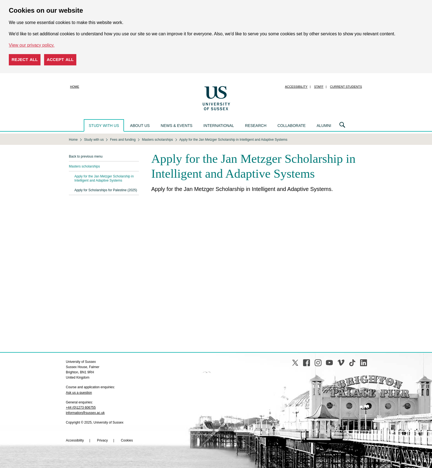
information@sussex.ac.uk (85, 413)
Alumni (324, 125)
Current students (346, 86)
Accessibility (296, 86)
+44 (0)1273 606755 (81, 408)
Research (255, 125)
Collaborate (291, 125)
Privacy (102, 440)
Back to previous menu (85, 156)
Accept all (60, 59)
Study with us (104, 125)
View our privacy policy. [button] (32, 45)
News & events (176, 125)
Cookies (127, 440)
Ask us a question (79, 393)
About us (140, 125)
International (218, 125)
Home (74, 86)
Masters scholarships (84, 166)
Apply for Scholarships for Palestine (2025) (105, 190)
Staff (318, 86)
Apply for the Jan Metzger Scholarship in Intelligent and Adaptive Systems (104, 178)
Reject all (25, 59)
